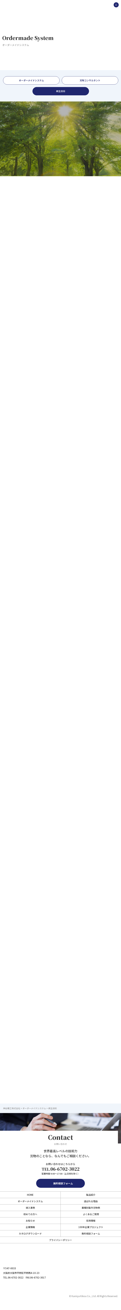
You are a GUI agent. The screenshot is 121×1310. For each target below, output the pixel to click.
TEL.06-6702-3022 (13, 1277)
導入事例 (30, 1207)
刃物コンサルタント (90, 80)
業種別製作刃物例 (91, 1207)
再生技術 (60, 91)
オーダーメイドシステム (31, 80)
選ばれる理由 (91, 1201)
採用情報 (90, 1220)
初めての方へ (30, 1214)
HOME (30, 1194)
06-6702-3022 (60, 1169)
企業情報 (30, 1227)
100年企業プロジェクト (90, 1227)
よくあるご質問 (91, 1214)
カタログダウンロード (30, 1233)
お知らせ (30, 1220)
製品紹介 (90, 1194)
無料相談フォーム (60, 1183)
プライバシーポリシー (60, 1240)
